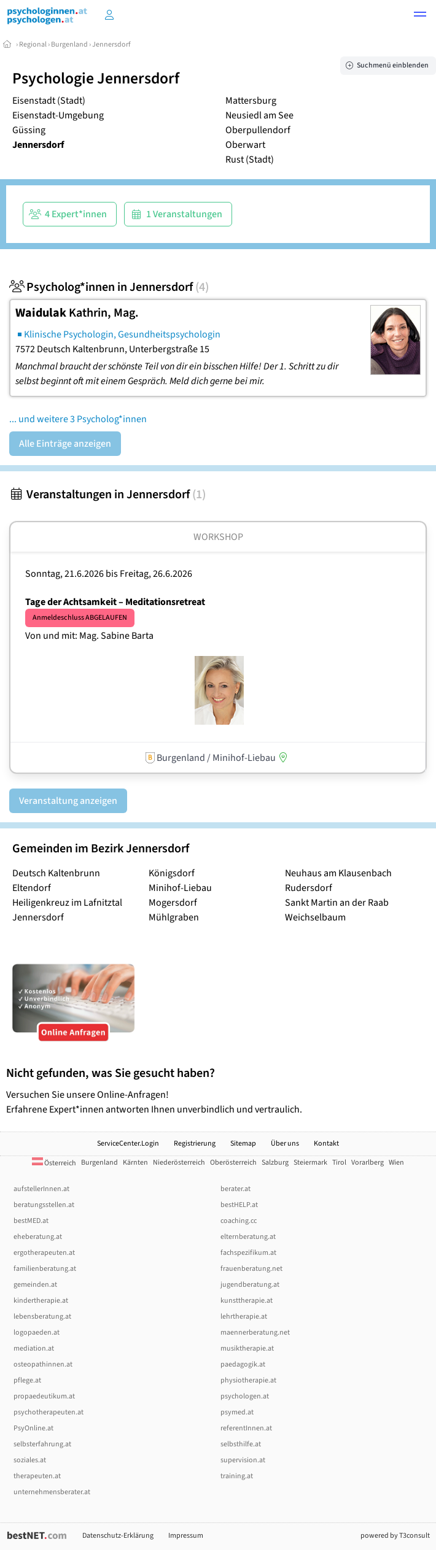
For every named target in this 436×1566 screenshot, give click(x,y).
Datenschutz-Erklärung (118, 1535)
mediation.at (34, 1348)
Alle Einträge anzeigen (65, 443)
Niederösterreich (179, 1162)
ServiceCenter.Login (128, 1143)
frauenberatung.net (251, 1268)
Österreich (54, 1163)
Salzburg (275, 1162)
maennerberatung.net (255, 1332)
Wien (396, 1162)
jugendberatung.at (249, 1284)
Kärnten (135, 1162)
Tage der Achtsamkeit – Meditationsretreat (115, 602)
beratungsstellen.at (44, 1205)
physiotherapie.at (248, 1380)
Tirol (339, 1162)
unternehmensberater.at (52, 1492)
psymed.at (237, 1412)
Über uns (285, 1143)
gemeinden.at (35, 1284)
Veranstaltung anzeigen (68, 801)
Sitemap (243, 1143)
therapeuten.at (37, 1476)
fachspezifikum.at (248, 1253)
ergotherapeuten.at (44, 1253)
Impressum (185, 1535)
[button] (420, 16)
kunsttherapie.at (246, 1300)
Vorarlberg (367, 1162)
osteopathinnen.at (43, 1364)
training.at (236, 1476)
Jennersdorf (111, 44)
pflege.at (27, 1380)
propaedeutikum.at (44, 1396)
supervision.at (242, 1460)
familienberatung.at (45, 1268)
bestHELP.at (239, 1205)
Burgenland (69, 44)
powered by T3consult (395, 1535)
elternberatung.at (248, 1237)
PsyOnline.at (33, 1428)
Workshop (218, 537)
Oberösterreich (233, 1162)
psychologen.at (244, 1396)
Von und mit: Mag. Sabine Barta (89, 635)
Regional (33, 44)
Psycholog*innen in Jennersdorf (109, 287)
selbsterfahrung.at (42, 1444)
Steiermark (310, 1162)
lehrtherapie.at (243, 1316)
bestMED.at (31, 1221)
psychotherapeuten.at (49, 1412)
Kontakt (326, 1143)
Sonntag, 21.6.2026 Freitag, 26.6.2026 (108, 573)
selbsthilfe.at (240, 1444)
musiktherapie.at (247, 1348)
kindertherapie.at (41, 1300)
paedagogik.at (242, 1364)
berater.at (235, 1189)
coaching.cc (238, 1221)
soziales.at (30, 1460)
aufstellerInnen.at (41, 1189)
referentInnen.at (246, 1428)
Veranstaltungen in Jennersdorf (107, 494)
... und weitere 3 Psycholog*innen (78, 419)
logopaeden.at (37, 1332)
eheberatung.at (38, 1237)
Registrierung (195, 1143)
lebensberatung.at (42, 1316)
